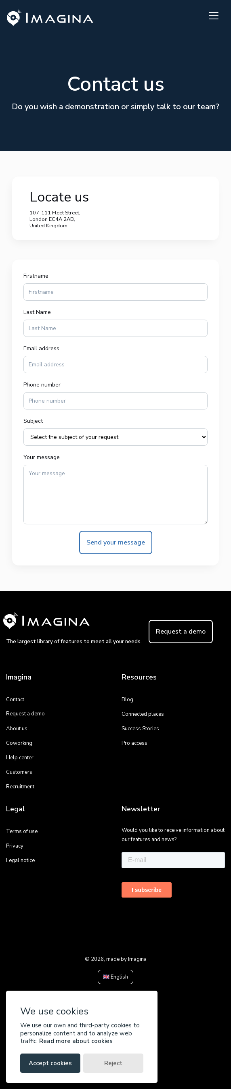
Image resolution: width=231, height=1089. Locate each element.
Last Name (37, 312)
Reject (113, 1063)
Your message (41, 457)
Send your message (115, 542)
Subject (33, 421)
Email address (41, 348)
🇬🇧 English (115, 977)
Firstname (35, 276)
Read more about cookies (76, 1041)
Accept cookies (50, 1063)
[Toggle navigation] (213, 16)
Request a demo (181, 631)
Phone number (42, 385)
